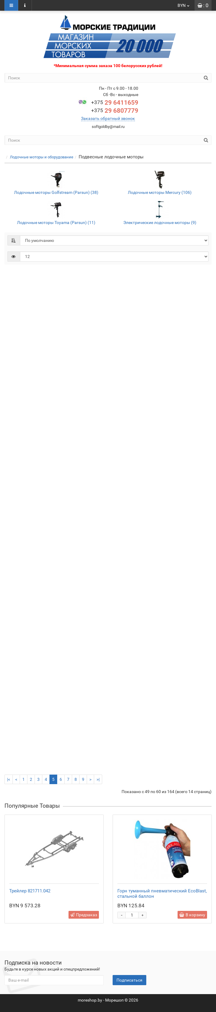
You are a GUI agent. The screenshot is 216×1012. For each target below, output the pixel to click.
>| (98, 779)
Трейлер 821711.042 (29, 891)
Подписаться (129, 980)
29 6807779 (114, 110)
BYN (184, 5)
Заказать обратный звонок (108, 118)
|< (8, 779)
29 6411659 (114, 102)
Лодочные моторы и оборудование (41, 157)
